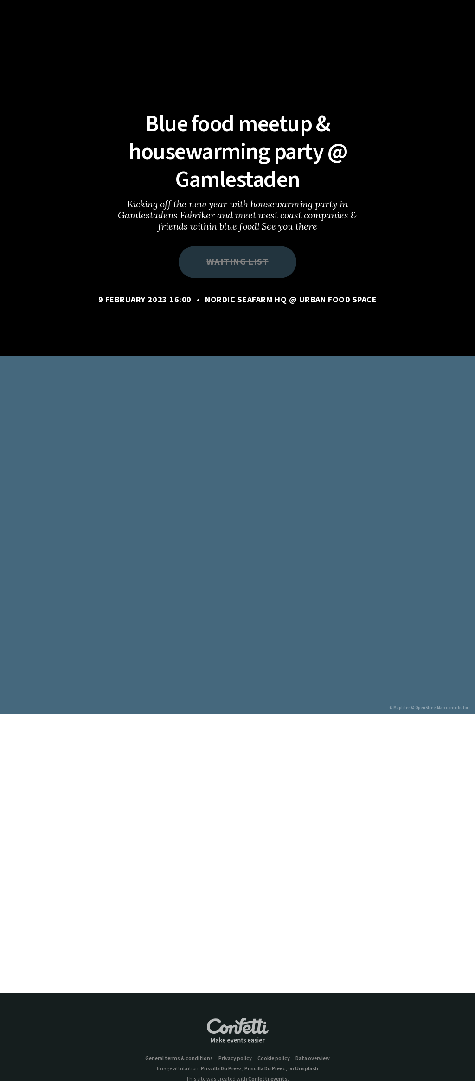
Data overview (312, 1058)
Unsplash (306, 1069)
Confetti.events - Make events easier (237, 1031)
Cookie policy (273, 1058)
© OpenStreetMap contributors (441, 708)
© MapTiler (399, 708)
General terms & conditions (179, 1058)
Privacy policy (235, 1058)
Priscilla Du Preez (221, 1069)
